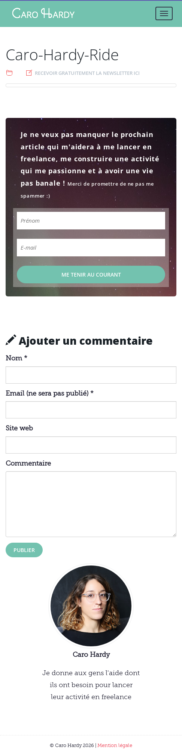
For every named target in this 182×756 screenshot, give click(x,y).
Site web (19, 428)
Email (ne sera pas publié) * (50, 393)
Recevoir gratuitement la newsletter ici (87, 73)
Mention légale (114, 745)
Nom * (16, 358)
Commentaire (28, 463)
